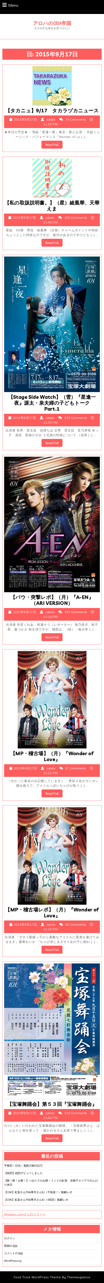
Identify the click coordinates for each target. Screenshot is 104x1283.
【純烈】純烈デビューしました (23, 1173)
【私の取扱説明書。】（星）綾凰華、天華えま (52, 206)
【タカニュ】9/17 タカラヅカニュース (52, 110)
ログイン (9, 1238)
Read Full (54, 145)
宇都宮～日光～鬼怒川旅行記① (23, 1165)
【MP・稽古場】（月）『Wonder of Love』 (52, 756)
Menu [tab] (10, 5)
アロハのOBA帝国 (52, 23)
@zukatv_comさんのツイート (25, 1214)
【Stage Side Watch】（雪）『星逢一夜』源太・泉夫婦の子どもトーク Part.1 (52, 403)
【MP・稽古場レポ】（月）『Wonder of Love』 (52, 912)
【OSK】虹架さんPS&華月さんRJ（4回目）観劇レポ (36, 1199)
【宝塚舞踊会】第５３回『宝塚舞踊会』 (52, 1104)
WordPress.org (12, 1261)
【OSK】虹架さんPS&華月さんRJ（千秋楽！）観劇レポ (38, 1192)
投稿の (10, 1246)
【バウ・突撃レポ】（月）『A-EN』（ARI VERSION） (52, 600)
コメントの (13, 1253)
